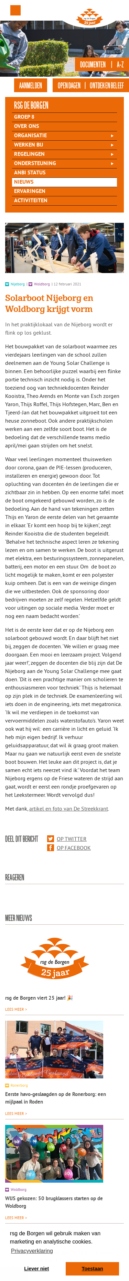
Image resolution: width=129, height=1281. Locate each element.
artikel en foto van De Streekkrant (68, 808)
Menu (15, 10)
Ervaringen (29, 191)
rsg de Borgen (31, 105)
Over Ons (26, 126)
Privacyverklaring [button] (32, 1251)
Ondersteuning (35, 163)
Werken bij (28, 145)
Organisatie (30, 135)
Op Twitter (67, 838)
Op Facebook (69, 847)
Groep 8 (24, 117)
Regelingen (29, 154)
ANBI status (29, 173)
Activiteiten (30, 200)
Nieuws (23, 182)
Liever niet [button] (36, 1268)
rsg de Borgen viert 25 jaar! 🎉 (39, 998)
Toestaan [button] (92, 1268)
